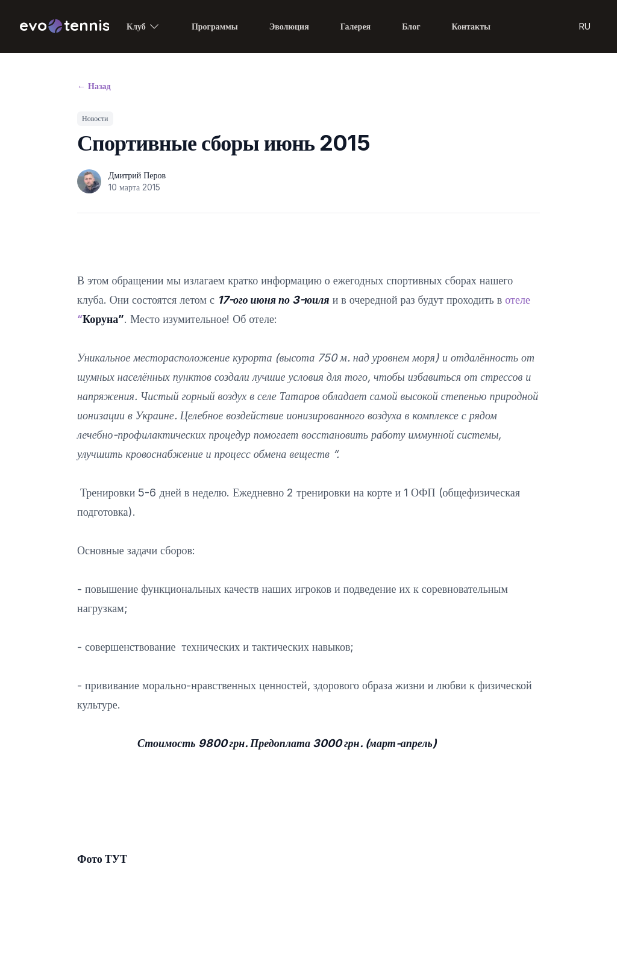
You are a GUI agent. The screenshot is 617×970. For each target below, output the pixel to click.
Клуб (143, 26)
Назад (94, 86)
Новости (95, 118)
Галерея (355, 26)
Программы (215, 26)
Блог (411, 26)
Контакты (471, 26)
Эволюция (289, 26)
